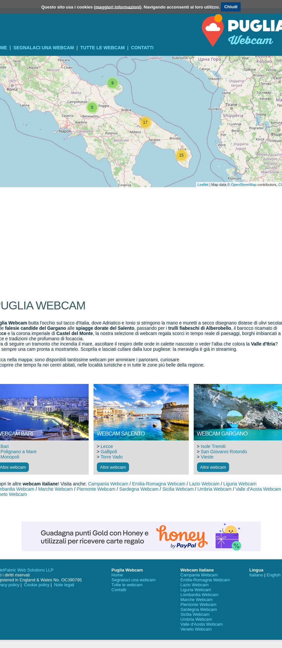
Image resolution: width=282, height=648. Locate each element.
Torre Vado (111, 456)
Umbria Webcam (215, 489)
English (274, 574)
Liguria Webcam (239, 483)
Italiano (256, 574)
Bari (5, 446)
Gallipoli (109, 451)
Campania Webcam (108, 483)
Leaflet (203, 185)
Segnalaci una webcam (43, 47)
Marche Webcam (55, 489)
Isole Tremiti (213, 446)
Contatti (142, 47)
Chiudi (230, 6)
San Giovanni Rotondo (224, 451)
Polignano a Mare (19, 451)
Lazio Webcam (204, 483)
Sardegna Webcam (139, 489)
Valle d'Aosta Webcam (258, 489)
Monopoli (10, 456)
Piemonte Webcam (95, 489)
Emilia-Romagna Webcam (158, 483)
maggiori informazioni (117, 6)
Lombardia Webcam (200, 594)
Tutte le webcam (102, 47)
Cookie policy (36, 584)
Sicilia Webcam (177, 489)
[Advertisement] (141, 210)
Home (117, 574)
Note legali (64, 584)
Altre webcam (113, 467)
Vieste (207, 456)
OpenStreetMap (244, 185)
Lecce (107, 446)
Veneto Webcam (196, 629)
